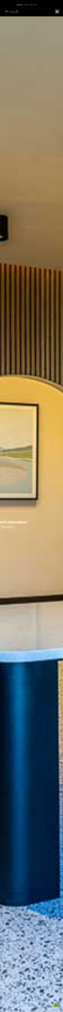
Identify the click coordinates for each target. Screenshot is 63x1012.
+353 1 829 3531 (30, 5)
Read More (7, 527)
